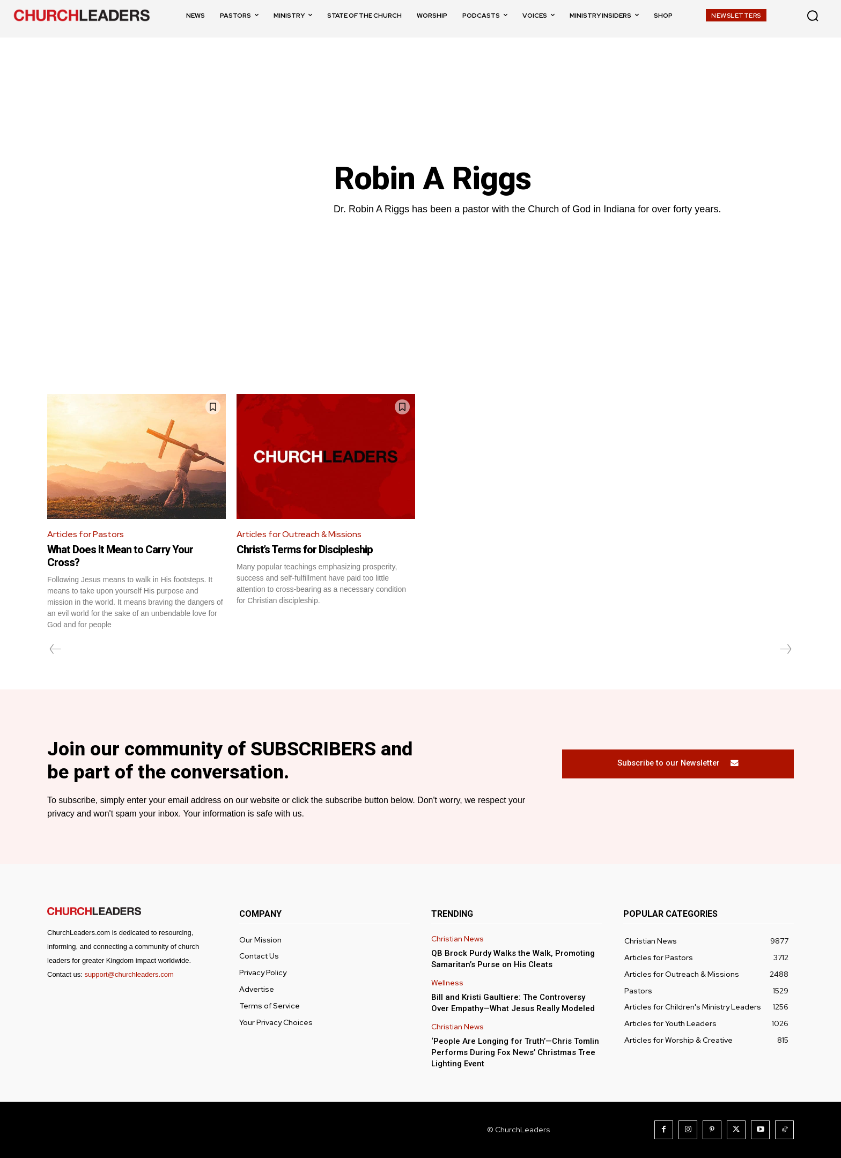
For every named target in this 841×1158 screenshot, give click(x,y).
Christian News (457, 939)
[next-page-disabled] (785, 649)
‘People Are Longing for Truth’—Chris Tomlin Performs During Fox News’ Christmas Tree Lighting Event (515, 1052)
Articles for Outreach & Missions (299, 534)
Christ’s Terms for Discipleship (305, 549)
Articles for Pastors (85, 534)
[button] (812, 15)
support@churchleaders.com (128, 974)
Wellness (447, 983)
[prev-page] (55, 649)
